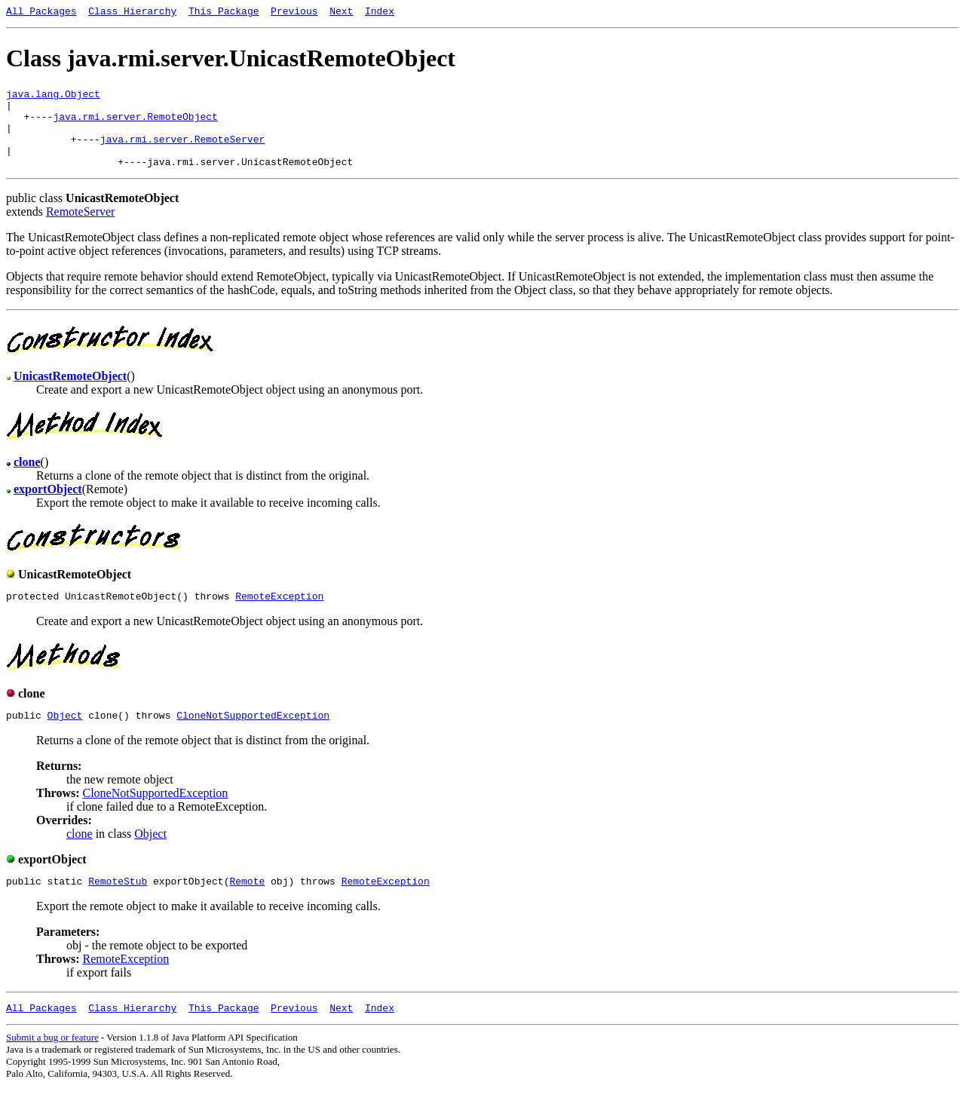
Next (341, 13)
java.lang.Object (53, 98)
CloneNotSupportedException (252, 737)
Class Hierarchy (132, 13)
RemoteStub (117, 905)
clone (79, 856)
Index (379, 13)
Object (65, 737)
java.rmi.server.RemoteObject (135, 125)
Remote (247, 905)
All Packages (41, 13)
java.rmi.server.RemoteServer (182, 152)
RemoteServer (80, 229)
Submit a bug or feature (52, 1064)
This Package (223, 13)
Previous (294, 13)
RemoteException (279, 616)
